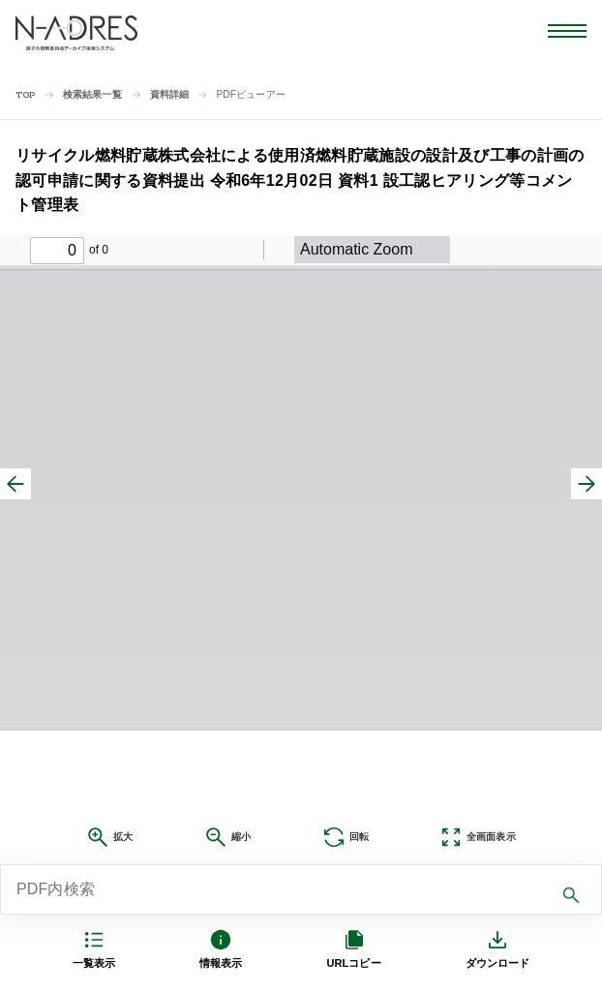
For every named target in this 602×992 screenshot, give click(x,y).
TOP (25, 95)
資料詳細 (170, 94)
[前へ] (15, 483)
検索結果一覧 (92, 94)
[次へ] (586, 483)
